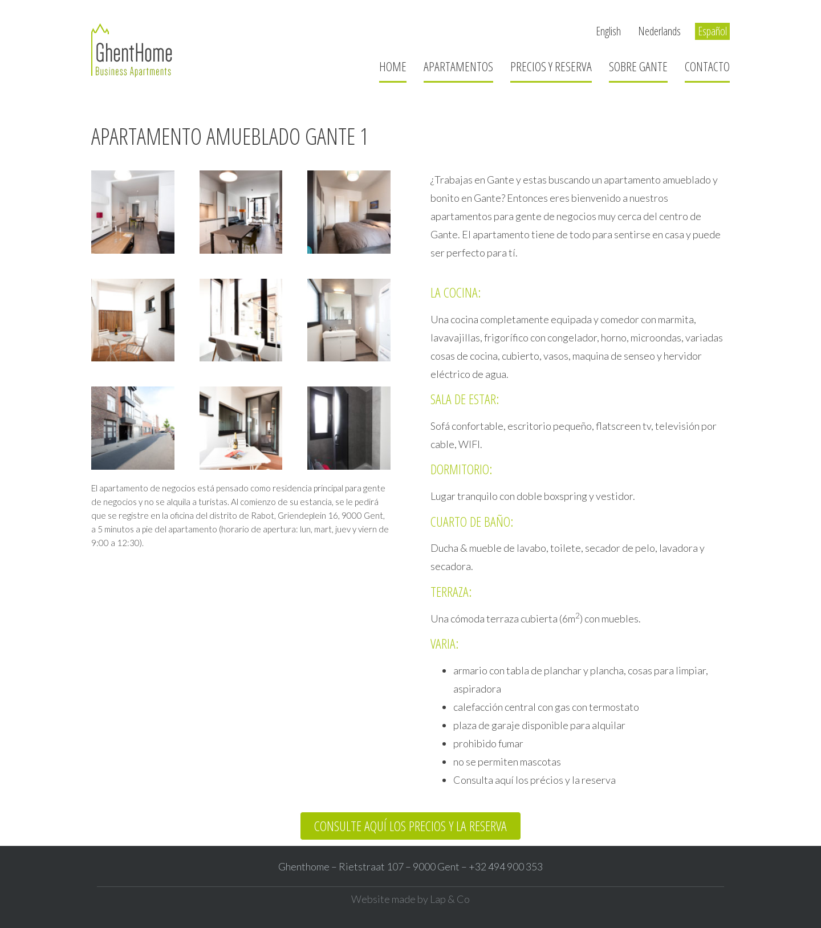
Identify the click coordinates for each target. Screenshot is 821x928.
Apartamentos (458, 66)
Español (712, 31)
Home (393, 66)
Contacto (707, 66)
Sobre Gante (638, 66)
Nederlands (659, 31)
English (608, 31)
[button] (410, 826)
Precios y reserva (551, 66)
